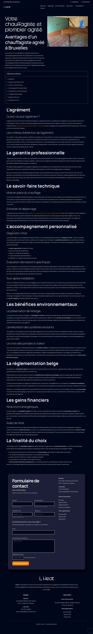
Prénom (15, 500)
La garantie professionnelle (16, 82)
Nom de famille (39, 500)
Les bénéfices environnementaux (17, 91)
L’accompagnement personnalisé (17, 88)
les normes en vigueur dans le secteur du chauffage (30, 126)
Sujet (14, 529)
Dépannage (50, 6)
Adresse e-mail (17, 511)
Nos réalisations (80, 6)
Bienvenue (43, 6)
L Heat (7, 7)
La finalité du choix (13, 100)
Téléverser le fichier (18, 554)
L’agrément (11, 79)
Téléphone (38, 511)
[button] (85, 73)
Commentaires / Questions (20, 538)
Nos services (70, 6)
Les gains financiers (13, 97)
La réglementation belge (15, 94)
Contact (42, 8)
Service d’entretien (60, 6)
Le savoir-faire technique (15, 85)
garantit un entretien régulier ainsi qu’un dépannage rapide (45, 213)
